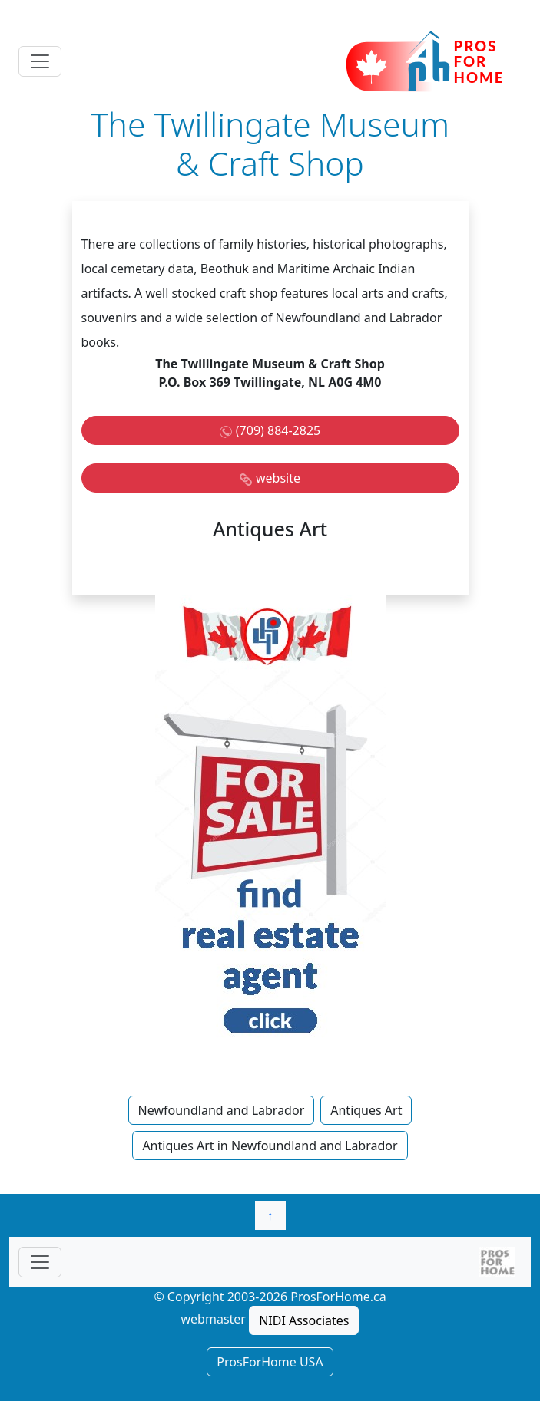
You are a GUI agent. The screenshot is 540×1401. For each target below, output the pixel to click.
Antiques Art (366, 1110)
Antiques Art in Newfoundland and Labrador (269, 1145)
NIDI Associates (304, 1320)
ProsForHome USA (270, 1361)
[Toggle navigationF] (39, 1262)
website (278, 478)
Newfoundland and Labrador (221, 1110)
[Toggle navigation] (39, 61)
